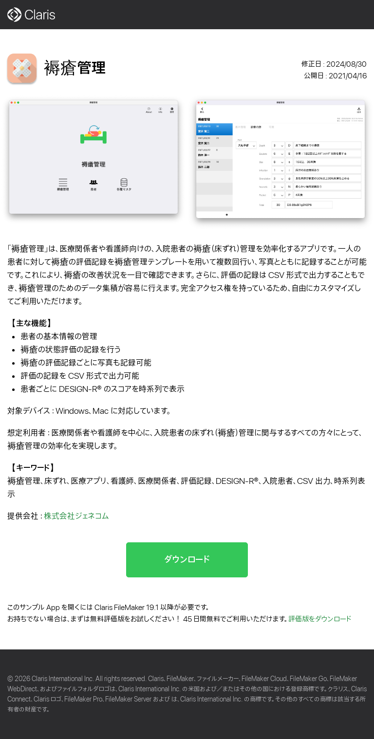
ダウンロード (187, 559)
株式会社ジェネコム (76, 516)
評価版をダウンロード (320, 619)
